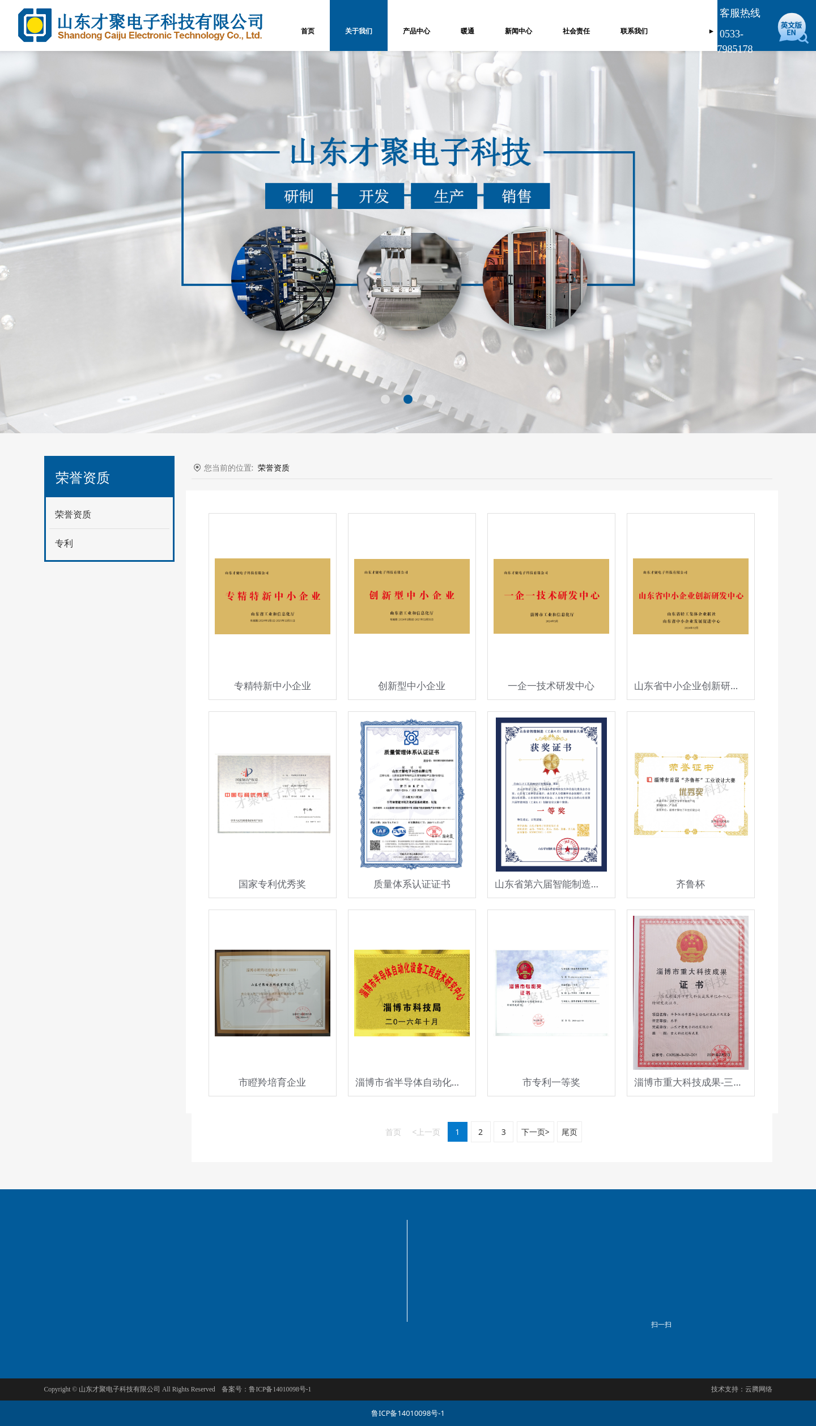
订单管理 (688, 31)
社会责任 (572, 31)
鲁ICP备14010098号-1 (408, 1413)
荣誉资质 (73, 514)
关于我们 (355, 31)
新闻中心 (515, 31)
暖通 (464, 31)
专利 (64, 543)
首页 (304, 31)
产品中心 (413, 31)
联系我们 (630, 31)
